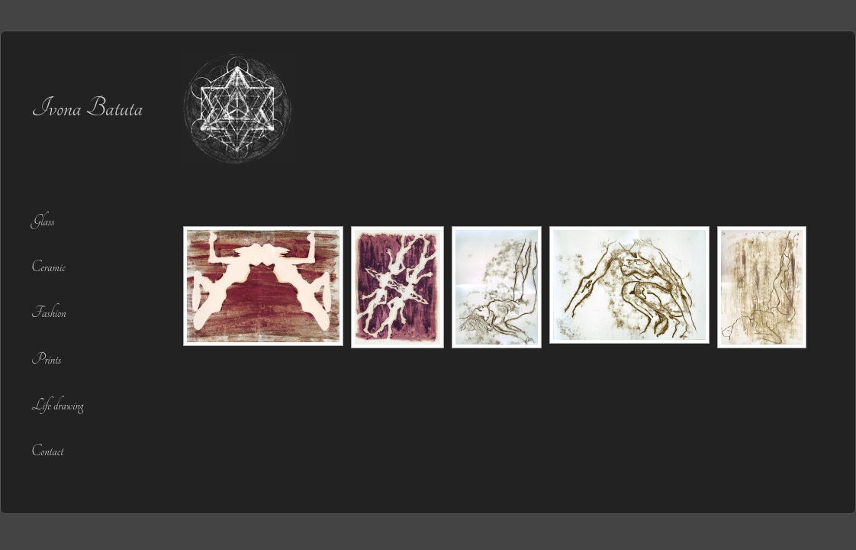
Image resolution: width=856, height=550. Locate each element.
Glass (42, 221)
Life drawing (57, 405)
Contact (47, 451)
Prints (46, 359)
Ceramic (48, 267)
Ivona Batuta (87, 107)
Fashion (48, 313)
